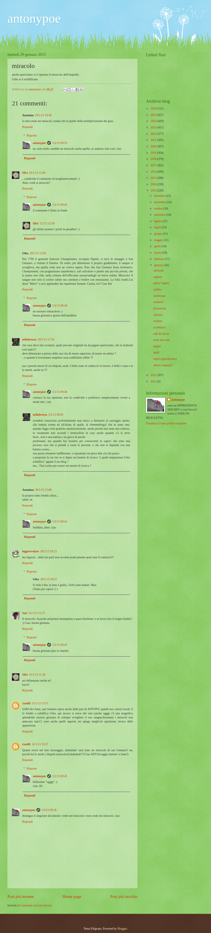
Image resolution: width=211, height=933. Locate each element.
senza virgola (161, 283)
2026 (153, 108)
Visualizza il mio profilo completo (166, 423)
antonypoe (34, 18)
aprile (158, 246)
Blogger (122, 928)
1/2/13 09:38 (59, 305)
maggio (159, 240)
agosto (158, 221)
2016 (153, 171)
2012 (153, 375)
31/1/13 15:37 (40, 744)
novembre (160, 202)
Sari (24, 613)
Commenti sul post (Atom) (36, 905)
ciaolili (26, 703)
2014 (153, 184)
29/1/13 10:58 (43, 115)
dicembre (160, 195)
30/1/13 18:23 (48, 579)
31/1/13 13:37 (40, 703)
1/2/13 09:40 (59, 391)
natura (156, 346)
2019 (153, 152)
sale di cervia (161, 333)
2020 (153, 146)
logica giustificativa (164, 358)
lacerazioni (159, 308)
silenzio (157, 314)
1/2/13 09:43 (59, 644)
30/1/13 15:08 (43, 489)
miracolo (158, 270)
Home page (72, 896)
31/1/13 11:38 (37, 674)
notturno (158, 302)
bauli (156, 352)
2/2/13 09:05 (55, 414)
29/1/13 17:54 (46, 339)
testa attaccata (161, 340)
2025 (153, 114)
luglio (158, 227)
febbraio (159, 259)
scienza (157, 321)
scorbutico (159, 327)
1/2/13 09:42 (59, 204)
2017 (153, 165)
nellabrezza (29, 339)
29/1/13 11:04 (37, 172)
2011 (153, 381)
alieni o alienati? (163, 365)
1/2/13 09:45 (59, 776)
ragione (157, 276)
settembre (160, 214)
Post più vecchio (123, 896)
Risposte (32, 135)
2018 (153, 159)
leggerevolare (30, 551)
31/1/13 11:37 (37, 613)
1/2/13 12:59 (47, 223)
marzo (158, 252)
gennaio (159, 265)
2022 (153, 133)
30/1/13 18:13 (48, 551)
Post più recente (20, 896)
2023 (153, 127)
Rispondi (27, 127)
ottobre (158, 208)
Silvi (25, 172)
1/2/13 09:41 (59, 521)
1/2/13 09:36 (49, 810)
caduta (157, 289)
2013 (153, 190)
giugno (158, 233)
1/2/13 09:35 (59, 143)
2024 (153, 121)
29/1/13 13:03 (38, 253)
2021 (153, 140)
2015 (153, 177)
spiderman (159, 295)
